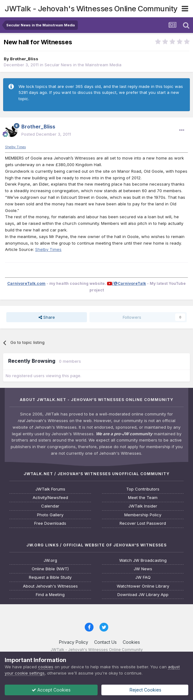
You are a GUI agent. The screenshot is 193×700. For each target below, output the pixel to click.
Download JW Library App (143, 594)
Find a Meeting (50, 594)
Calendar (50, 506)
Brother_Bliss (24, 58)
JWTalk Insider (142, 506)
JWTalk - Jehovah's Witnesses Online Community (91, 8)
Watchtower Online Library (143, 586)
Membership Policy (142, 515)
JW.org (50, 560)
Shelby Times (15, 147)
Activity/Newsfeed (50, 497)
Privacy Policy (73, 642)
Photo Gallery (50, 515)
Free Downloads (50, 523)
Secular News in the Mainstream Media (83, 64)
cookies (45, 666)
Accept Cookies (51, 689)
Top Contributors (142, 489)
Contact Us (105, 642)
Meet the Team (143, 497)
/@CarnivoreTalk (129, 283)
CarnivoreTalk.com (26, 283)
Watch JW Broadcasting (143, 560)
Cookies (131, 642)
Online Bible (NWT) (50, 569)
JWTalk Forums (50, 489)
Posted (46, 134)
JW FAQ (143, 577)
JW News (143, 569)
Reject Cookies (144, 689)
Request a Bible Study (50, 577)
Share (47, 317)
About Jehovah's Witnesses (50, 586)
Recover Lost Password (143, 523)
